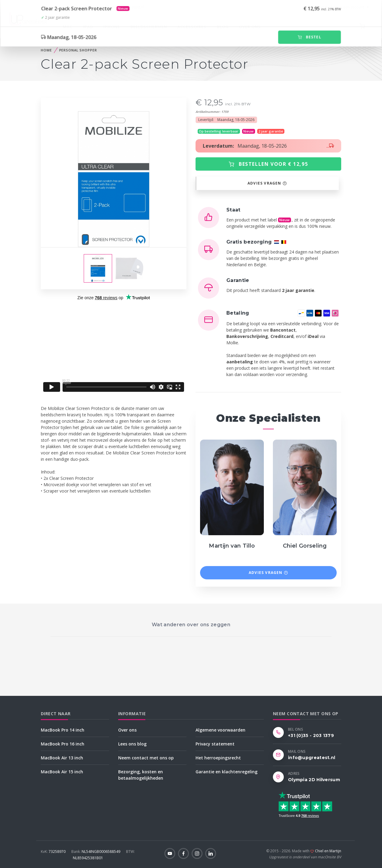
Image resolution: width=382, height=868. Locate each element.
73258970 (53, 851)
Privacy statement (215, 744)
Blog (223, 26)
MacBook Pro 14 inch (62, 730)
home (46, 50)
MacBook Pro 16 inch (62, 744)
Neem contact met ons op (146, 758)
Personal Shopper (78, 50)
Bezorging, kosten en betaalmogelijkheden (140, 775)
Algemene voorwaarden (220, 730)
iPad (88, 26)
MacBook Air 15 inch (62, 772)
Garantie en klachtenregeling (226, 772)
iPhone (111, 26)
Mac (68, 26)
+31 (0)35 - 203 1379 (78, 7)
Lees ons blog (132, 744)
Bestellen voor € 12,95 (268, 164)
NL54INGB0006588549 (96, 851)
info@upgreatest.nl (124, 7)
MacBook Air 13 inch (62, 758)
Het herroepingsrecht (218, 758)
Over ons (250, 26)
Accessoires (191, 26)
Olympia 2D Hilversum (314, 779)
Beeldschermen (149, 26)
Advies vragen (267, 183)
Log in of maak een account (337, 7)
